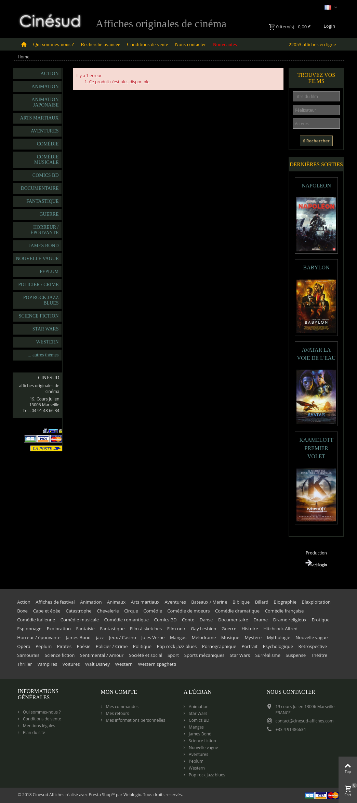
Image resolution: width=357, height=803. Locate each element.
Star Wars (45, 329)
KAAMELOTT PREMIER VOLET (316, 448)
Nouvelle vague (37, 258)
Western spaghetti (157, 664)
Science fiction (38, 316)
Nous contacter (190, 44)
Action (50, 73)
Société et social (145, 655)
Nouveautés (225, 44)
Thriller (24, 664)
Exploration (59, 628)
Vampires (47, 664)
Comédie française (284, 611)
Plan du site (33, 732)
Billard (261, 602)
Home (23, 57)
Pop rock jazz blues (41, 300)
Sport (173, 655)
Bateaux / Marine (209, 602)
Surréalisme (267, 655)
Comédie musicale (46, 159)
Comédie (48, 143)
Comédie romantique (126, 620)
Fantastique (42, 201)
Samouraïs (28, 655)
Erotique (321, 620)
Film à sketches (146, 628)
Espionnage (29, 628)
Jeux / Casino (122, 637)
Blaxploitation (316, 602)
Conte (188, 620)
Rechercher (316, 141)
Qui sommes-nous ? (53, 44)
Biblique (241, 602)
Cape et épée (46, 611)
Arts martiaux (39, 118)
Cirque (131, 611)
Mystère (253, 637)
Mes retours (117, 713)
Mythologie (278, 637)
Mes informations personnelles (135, 720)
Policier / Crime (38, 284)
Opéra (23, 646)
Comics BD (45, 175)
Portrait (249, 646)
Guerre (49, 214)
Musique (230, 637)
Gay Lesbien (203, 628)
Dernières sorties (316, 164)
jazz (100, 637)
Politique (142, 646)
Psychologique (278, 646)
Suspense (296, 655)
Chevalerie (108, 611)
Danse (206, 620)
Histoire (250, 628)
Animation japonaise (44, 102)
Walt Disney (97, 664)
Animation (44, 86)
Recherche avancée (100, 44)
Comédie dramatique (237, 611)
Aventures (44, 130)
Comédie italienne (36, 620)
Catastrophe (79, 611)
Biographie (285, 602)
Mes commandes (122, 706)
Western (47, 341)
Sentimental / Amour (101, 655)
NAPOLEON (316, 185)
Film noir (176, 628)
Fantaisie (85, 628)
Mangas (178, 637)
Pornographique (219, 646)
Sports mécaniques (204, 655)
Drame (260, 620)
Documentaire (40, 188)
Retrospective (313, 646)
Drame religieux (289, 620)
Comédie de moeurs (188, 611)
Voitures (71, 664)
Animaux (116, 602)
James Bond (44, 245)
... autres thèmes (43, 354)
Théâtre (319, 655)
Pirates (64, 646)
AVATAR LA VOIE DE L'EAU (316, 354)
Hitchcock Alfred (280, 628)
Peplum (49, 271)
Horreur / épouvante (44, 230)
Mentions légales (38, 726)
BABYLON (316, 267)
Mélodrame (203, 637)
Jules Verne (152, 637)
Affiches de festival (55, 602)
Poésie (83, 646)
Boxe (22, 611)
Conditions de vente (147, 44)
